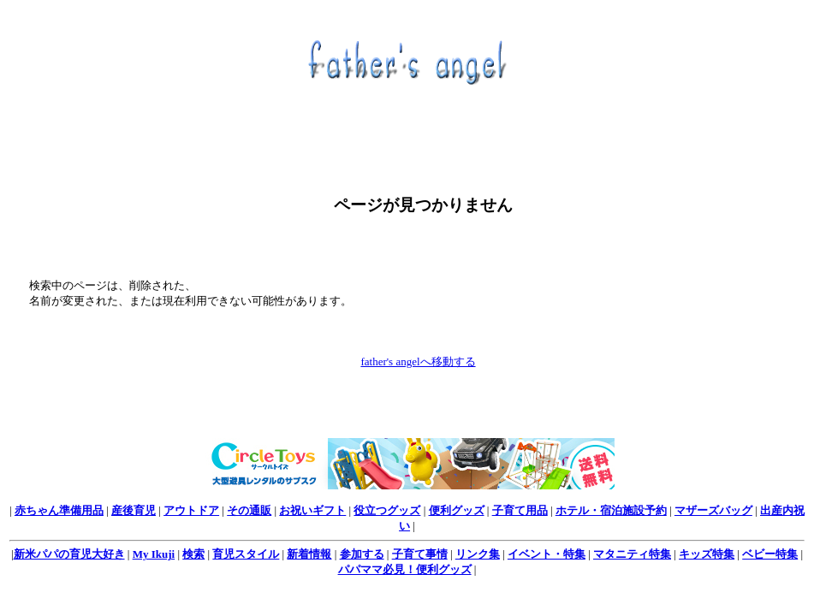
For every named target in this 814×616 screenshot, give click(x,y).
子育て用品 (520, 510)
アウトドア (191, 510)
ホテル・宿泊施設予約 (611, 510)
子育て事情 (420, 554)
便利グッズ (456, 510)
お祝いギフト (312, 510)
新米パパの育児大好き (69, 554)
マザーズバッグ (713, 510)
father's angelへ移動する (417, 361)
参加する (362, 554)
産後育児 (133, 510)
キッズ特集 (706, 554)
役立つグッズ (387, 510)
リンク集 (477, 554)
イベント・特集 (546, 554)
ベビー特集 (770, 554)
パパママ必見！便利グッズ (405, 569)
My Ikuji (154, 554)
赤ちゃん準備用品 (59, 510)
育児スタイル (245, 554)
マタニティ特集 (632, 554)
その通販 (249, 510)
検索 (193, 554)
